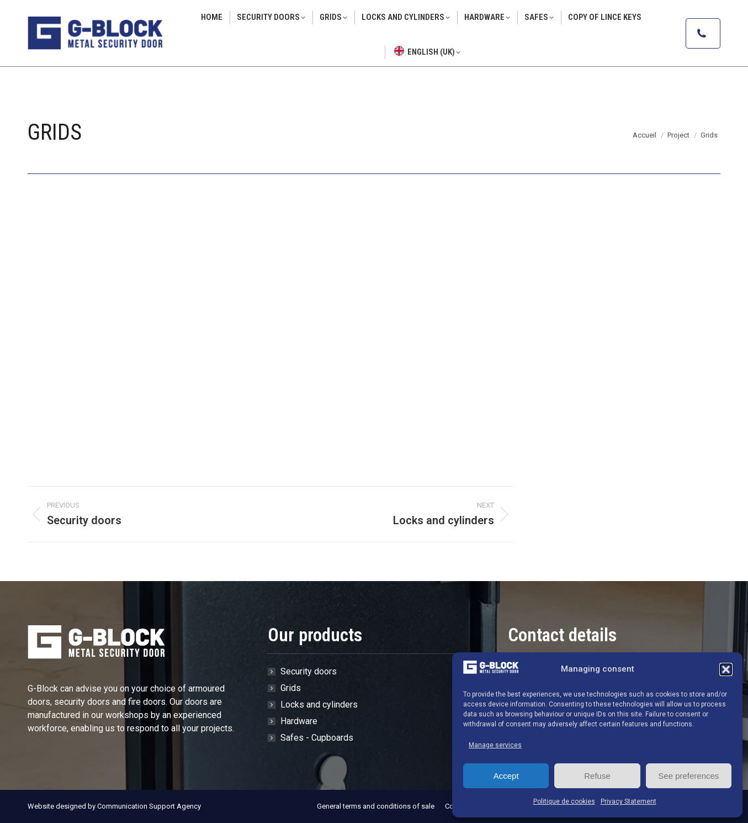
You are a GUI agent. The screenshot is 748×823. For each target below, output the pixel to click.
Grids (290, 688)
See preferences (688, 775)
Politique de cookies (564, 801)
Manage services (495, 745)
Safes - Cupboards (316, 737)
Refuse (597, 775)
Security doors (308, 671)
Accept (506, 775)
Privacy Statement (628, 801)
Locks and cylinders (319, 704)
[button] (725, 669)
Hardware (298, 721)
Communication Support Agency (149, 806)
